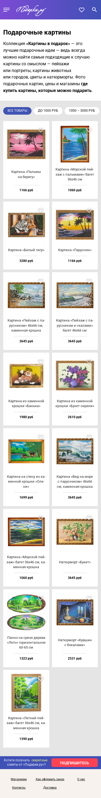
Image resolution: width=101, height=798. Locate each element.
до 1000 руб (48, 110)
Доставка (50, 787)
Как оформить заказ (50, 779)
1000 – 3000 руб (82, 110)
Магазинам (19, 779)
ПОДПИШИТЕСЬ (74, 763)
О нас (81, 779)
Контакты (19, 787)
